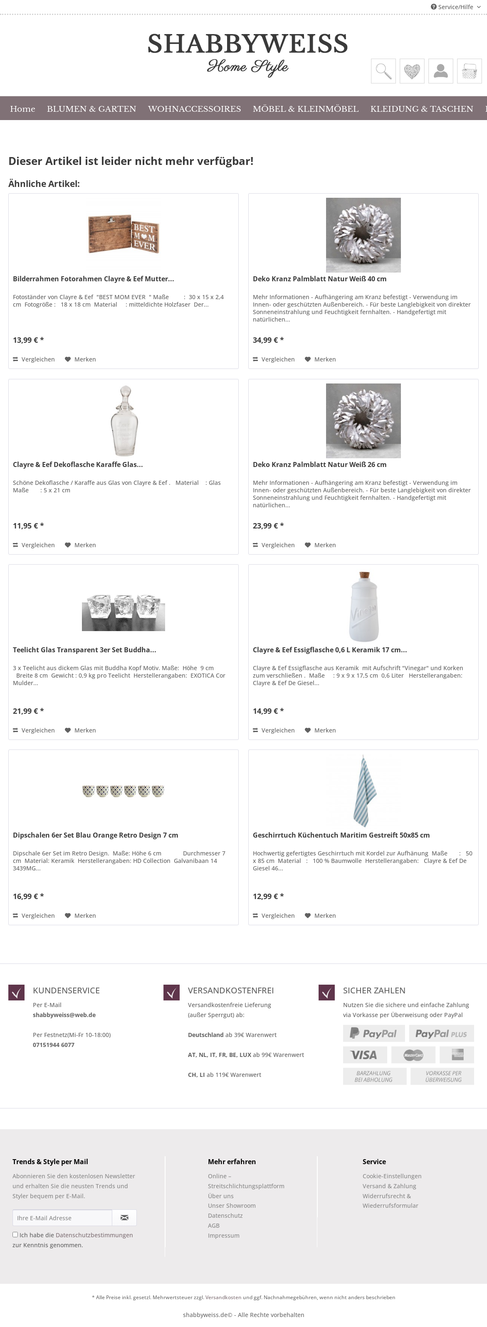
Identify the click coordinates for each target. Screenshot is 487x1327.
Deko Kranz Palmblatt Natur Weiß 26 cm (320, 464)
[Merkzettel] (412, 71)
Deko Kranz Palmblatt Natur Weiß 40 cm (320, 279)
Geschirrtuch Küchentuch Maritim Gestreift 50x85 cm (341, 835)
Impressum (224, 1235)
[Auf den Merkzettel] (80, 359)
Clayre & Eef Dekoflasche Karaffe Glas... (78, 464)
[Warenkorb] (469, 71)
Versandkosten (223, 1297)
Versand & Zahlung (389, 1186)
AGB (214, 1225)
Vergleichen (34, 359)
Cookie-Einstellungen (392, 1176)
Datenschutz (225, 1215)
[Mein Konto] (440, 71)
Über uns (221, 1196)
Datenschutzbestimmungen (94, 1235)
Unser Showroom (232, 1205)
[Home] (22, 108)
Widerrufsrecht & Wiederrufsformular (390, 1201)
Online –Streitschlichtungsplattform (239, 1181)
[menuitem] (383, 71)
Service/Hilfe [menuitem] (453, 7)
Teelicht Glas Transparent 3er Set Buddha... (84, 650)
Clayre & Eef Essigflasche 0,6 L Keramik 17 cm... (330, 650)
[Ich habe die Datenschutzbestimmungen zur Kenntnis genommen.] (15, 1234)
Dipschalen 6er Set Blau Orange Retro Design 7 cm (95, 835)
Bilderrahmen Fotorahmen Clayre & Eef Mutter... (93, 279)
